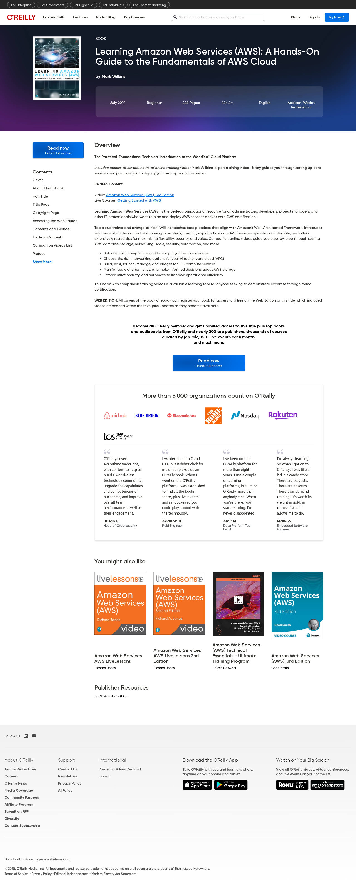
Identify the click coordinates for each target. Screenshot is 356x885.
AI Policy (65, 790)
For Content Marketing (149, 5)
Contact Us (67, 769)
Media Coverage (19, 790)
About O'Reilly (19, 760)
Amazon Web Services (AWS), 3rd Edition (140, 195)
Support (66, 760)
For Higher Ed (83, 5)
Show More (42, 262)
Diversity (12, 818)
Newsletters (68, 776)
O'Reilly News (16, 783)
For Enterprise (21, 5)
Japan (104, 776)
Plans (295, 17)
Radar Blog (105, 17)
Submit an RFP (17, 811)
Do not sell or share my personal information (37, 859)
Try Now (336, 17)
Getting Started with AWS (139, 200)
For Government (52, 5)
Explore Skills (53, 17)
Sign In (314, 17)
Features (80, 17)
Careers (11, 776)
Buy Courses (134, 17)
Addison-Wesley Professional (301, 104)
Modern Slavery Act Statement (113, 874)
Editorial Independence (71, 874)
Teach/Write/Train (20, 769)
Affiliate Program (19, 804)
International (112, 760)
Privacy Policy (69, 783)
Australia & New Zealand (120, 769)
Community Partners (22, 797)
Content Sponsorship (22, 825)
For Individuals (113, 5)
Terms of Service (17, 874)
